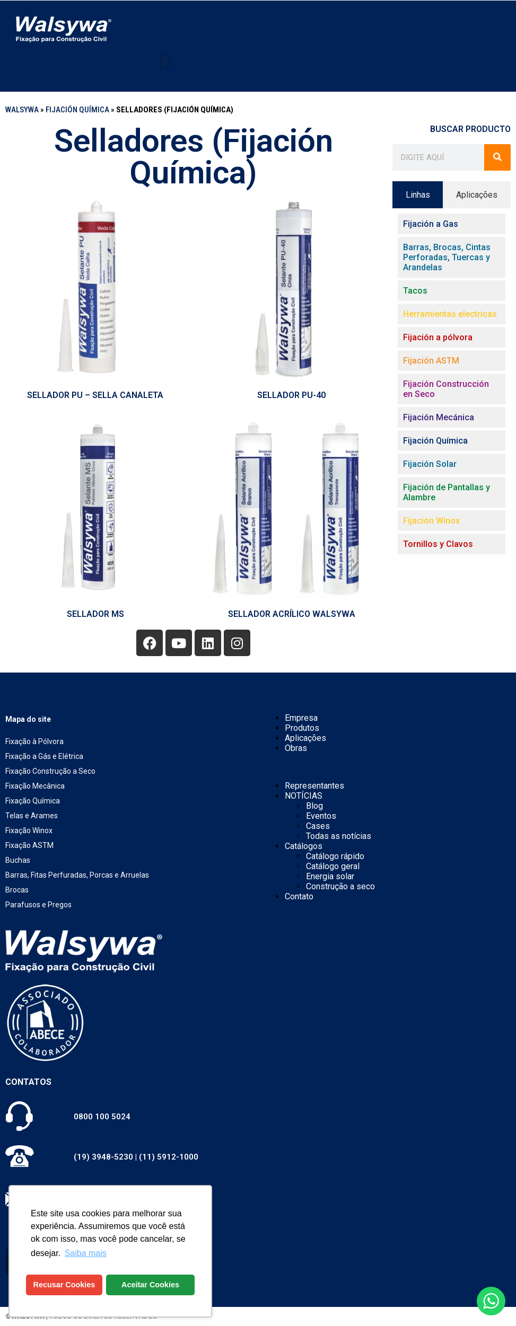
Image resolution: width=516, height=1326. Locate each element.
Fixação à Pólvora (34, 741)
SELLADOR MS (95, 614)
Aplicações (305, 738)
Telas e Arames (31, 815)
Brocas (17, 890)
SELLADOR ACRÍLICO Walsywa (291, 614)
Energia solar (330, 876)
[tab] (417, 194)
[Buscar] (497, 157)
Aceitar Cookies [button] (150, 1284)
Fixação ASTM (29, 845)
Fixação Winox (29, 830)
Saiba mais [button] (86, 1253)
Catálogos (303, 846)
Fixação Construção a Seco (50, 771)
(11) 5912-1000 (168, 1157)
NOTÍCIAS (303, 796)
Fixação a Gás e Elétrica (44, 756)
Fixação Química (32, 801)
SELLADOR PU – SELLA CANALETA (95, 395)
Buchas (17, 860)
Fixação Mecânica (35, 786)
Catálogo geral (333, 866)
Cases (318, 826)
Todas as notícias (338, 836)
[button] (165, 61)
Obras (296, 748)
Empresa (301, 718)
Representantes (314, 786)
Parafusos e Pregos (38, 904)
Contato (299, 896)
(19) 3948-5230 (103, 1157)
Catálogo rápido (335, 856)
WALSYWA (22, 109)
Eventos (321, 816)
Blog (314, 806)
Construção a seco (340, 886)
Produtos (302, 728)
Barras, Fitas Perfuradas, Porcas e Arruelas (77, 875)
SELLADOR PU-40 (291, 395)
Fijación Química (77, 109)
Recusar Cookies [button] (64, 1284)
